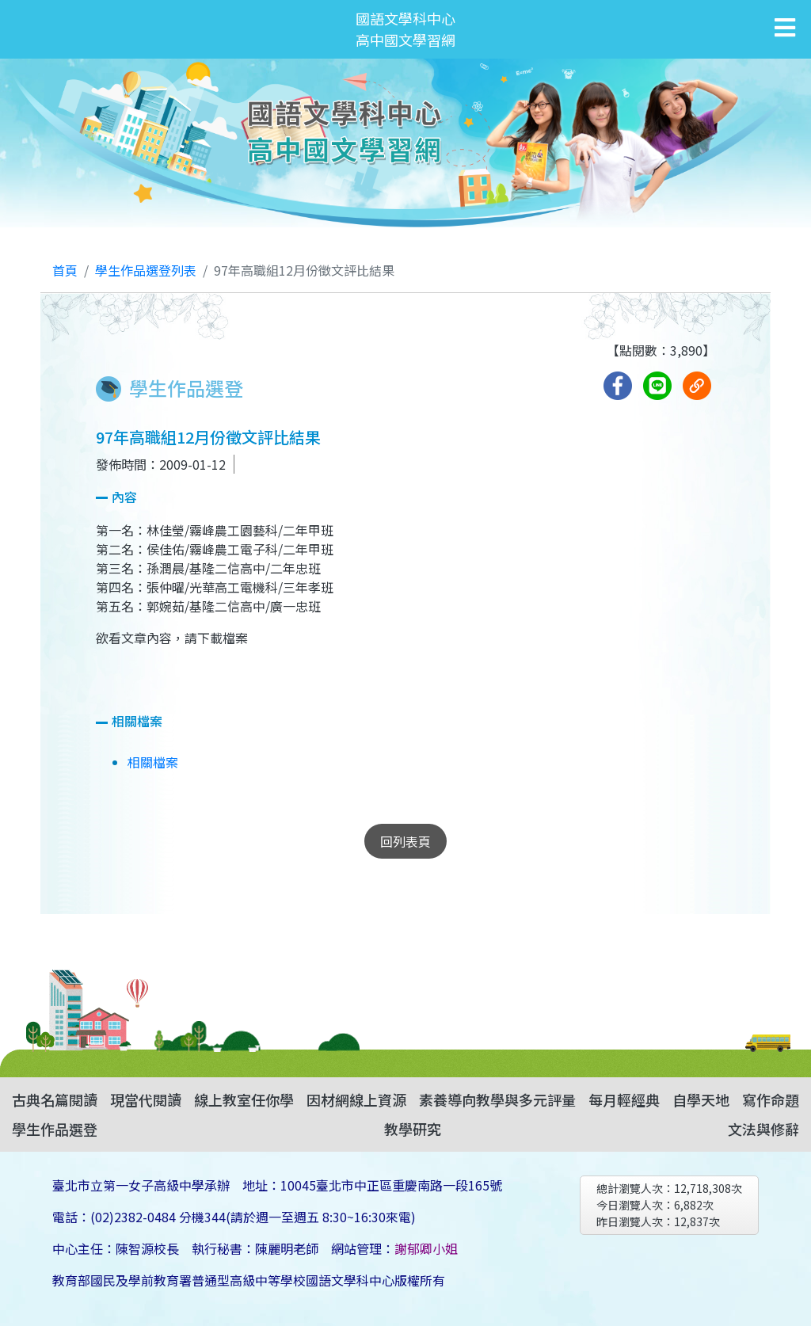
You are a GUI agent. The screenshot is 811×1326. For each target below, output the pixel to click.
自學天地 (700, 1099)
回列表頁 (405, 841)
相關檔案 (153, 762)
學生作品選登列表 (145, 270)
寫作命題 (770, 1099)
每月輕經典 (624, 1099)
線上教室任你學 (244, 1099)
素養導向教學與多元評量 (497, 1099)
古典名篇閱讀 (54, 1099)
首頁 (65, 270)
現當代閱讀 (145, 1099)
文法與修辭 (763, 1128)
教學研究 (412, 1128)
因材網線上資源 (356, 1099)
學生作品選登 (54, 1128)
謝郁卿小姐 (426, 1248)
